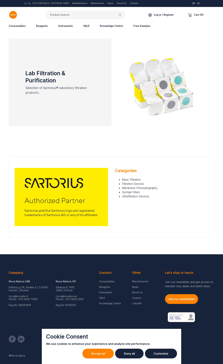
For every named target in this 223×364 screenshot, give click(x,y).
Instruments (65, 25)
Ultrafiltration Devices (135, 196)
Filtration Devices (133, 183)
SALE (86, 25)
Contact (134, 3)
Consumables (17, 25)
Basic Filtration (131, 179)
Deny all (129, 353)
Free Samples (141, 25)
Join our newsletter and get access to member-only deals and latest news (189, 284)
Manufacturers (79, 3)
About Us (121, 3)
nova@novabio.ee (66, 296)
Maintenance (97, 3)
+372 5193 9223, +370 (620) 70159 (50, 3)
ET (194, 3)
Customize (161, 353)
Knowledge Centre (111, 25)
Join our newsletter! (181, 299)
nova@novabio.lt (18, 296)
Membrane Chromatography (139, 188)
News (110, 3)
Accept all (98, 353)
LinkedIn (137, 303)
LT (198, 3)
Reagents (42, 25)
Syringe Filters (131, 192)
